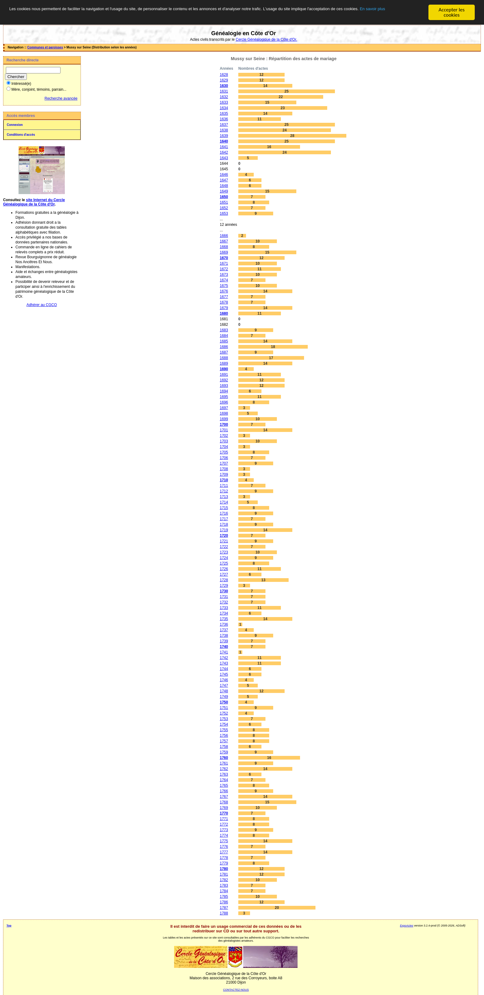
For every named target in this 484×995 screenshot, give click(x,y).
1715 (224, 508)
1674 (224, 280)
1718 (224, 524)
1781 (224, 874)
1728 (224, 580)
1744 (224, 669)
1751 (224, 708)
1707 (224, 463)
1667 (224, 241)
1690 (224, 369)
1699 (224, 419)
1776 (224, 846)
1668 (224, 247)
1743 (224, 663)
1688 (224, 358)
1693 (224, 385)
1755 (224, 730)
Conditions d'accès (21, 134)
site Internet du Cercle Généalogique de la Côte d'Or (34, 202)
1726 (224, 569)
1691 (224, 374)
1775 (224, 841)
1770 (224, 813)
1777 (224, 852)
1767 (224, 796)
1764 (224, 780)
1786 (224, 902)
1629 (224, 80)
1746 (224, 680)
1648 (224, 186)
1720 (224, 535)
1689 (224, 363)
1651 (224, 202)
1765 (224, 785)
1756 (224, 735)
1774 (224, 835)
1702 (224, 435)
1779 (224, 863)
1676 (224, 291)
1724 (224, 558)
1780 (224, 869)
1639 (224, 136)
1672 (224, 269)
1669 (224, 252)
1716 (224, 513)
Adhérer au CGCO (42, 305)
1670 (224, 258)
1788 (224, 913)
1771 (224, 819)
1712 (224, 491)
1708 (224, 469)
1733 (224, 608)
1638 (224, 130)
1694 (224, 391)
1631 (224, 91)
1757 (224, 741)
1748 (224, 691)
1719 (224, 530)
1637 (224, 124)
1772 (224, 824)
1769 (224, 808)
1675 (224, 286)
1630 (224, 86)
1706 (224, 458)
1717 (224, 519)
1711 (224, 485)
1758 (224, 746)
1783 (224, 885)
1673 (224, 274)
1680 (224, 313)
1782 (224, 880)
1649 (224, 191)
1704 (224, 447)
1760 (224, 758)
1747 (224, 685)
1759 (224, 752)
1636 (224, 119)
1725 (224, 563)
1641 (224, 147)
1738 (224, 635)
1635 (224, 113)
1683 (224, 330)
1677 (224, 297)
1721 (224, 541)
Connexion (15, 124)
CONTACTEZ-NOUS (236, 989)
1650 (224, 197)
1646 (224, 174)
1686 (224, 347)
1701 (224, 430)
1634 (224, 108)
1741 (224, 652)
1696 (224, 402)
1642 (224, 152)
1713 (224, 497)
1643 (224, 158)
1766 (224, 791)
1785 (224, 896)
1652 (224, 208)
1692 (224, 380)
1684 (224, 336)
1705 (224, 452)
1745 (224, 674)
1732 (224, 602)
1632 (224, 97)
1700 (224, 424)
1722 (224, 547)
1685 (224, 341)
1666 (224, 236)
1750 (224, 702)
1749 (224, 696)
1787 (224, 908)
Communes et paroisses (45, 47)
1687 (224, 352)
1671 (224, 263)
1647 (224, 180)
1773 (224, 830)
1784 (224, 891)
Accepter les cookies (452, 12)
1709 (224, 474)
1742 (224, 658)
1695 (224, 397)
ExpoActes (406, 925)
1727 (224, 574)
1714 (224, 502)
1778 (224, 858)
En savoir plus (94, 15)
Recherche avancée (60, 98)
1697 (224, 408)
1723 (224, 552)
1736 (224, 624)
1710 (224, 480)
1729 (224, 585)
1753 (224, 719)
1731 (224, 597)
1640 (224, 141)
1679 (224, 308)
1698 (224, 413)
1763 (224, 774)
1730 (224, 591)
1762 (224, 769)
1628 (224, 75)
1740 (224, 647)
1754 (224, 724)
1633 (224, 102)
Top (8, 925)
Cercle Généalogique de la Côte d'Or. (266, 39)
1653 (224, 213)
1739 (224, 641)
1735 (224, 619)
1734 (224, 613)
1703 (224, 441)
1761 (224, 763)
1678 (224, 302)
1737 (224, 630)
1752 (224, 713)
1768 (224, 802)
